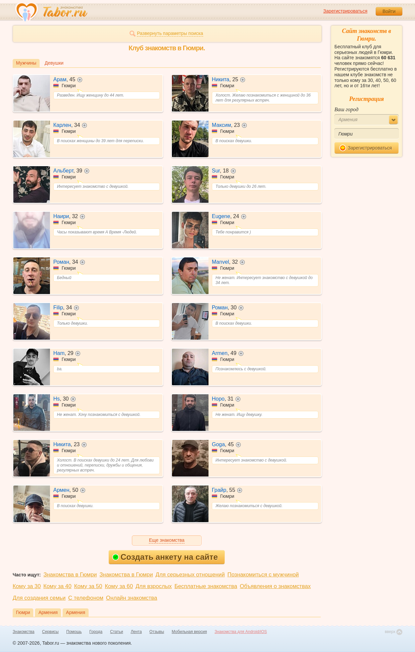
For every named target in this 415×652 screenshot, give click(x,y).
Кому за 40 (57, 586)
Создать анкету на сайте (165, 556)
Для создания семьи (39, 598)
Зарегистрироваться (345, 11)
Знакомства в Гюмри (70, 574)
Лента (136, 631)
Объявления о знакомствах (275, 586)
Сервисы (50, 631)
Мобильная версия (189, 631)
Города (95, 631)
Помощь (74, 631)
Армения (48, 612)
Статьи (116, 631)
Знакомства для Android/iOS (240, 631)
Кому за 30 (27, 586)
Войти (388, 11)
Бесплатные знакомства (206, 586)
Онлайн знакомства (131, 598)
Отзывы (157, 631)
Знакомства (23, 631)
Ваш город (346, 109)
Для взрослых (154, 586)
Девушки (54, 63)
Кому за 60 (119, 586)
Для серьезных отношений (190, 574)
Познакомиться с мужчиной (263, 574)
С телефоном (85, 598)
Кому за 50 (88, 586)
